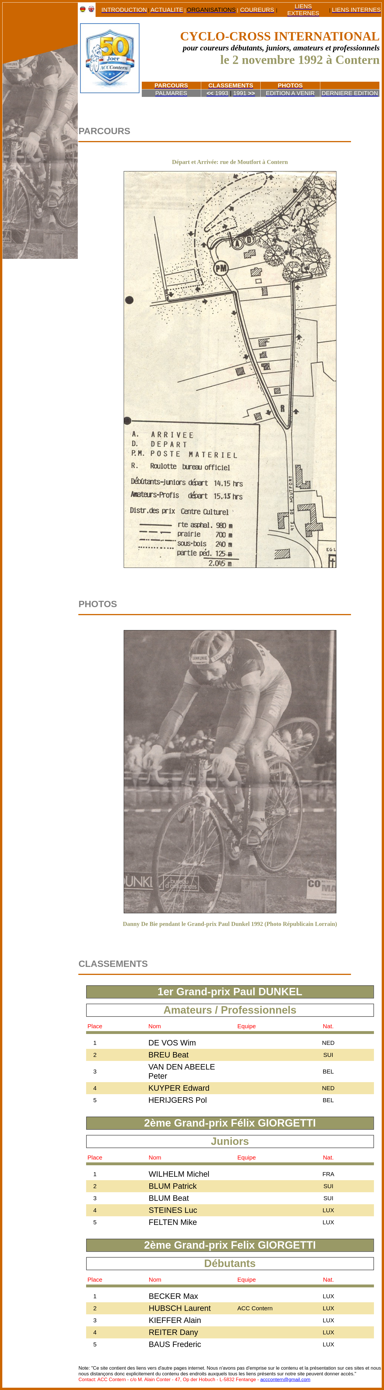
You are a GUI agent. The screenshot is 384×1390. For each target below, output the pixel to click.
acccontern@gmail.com (285, 1379)
